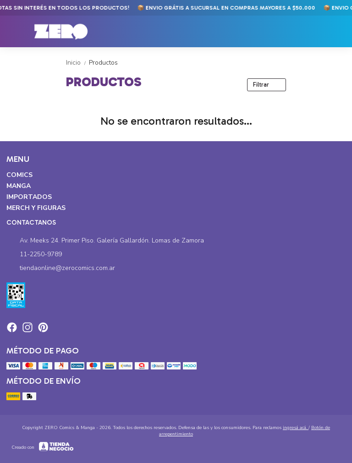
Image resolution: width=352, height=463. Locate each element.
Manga (18, 186)
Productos (103, 62)
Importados (29, 197)
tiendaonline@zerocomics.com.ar (60, 268)
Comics (19, 175)
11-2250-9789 (34, 254)
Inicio (77, 62)
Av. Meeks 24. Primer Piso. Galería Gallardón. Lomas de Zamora (105, 240)
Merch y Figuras (36, 208)
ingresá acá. (295, 427)
